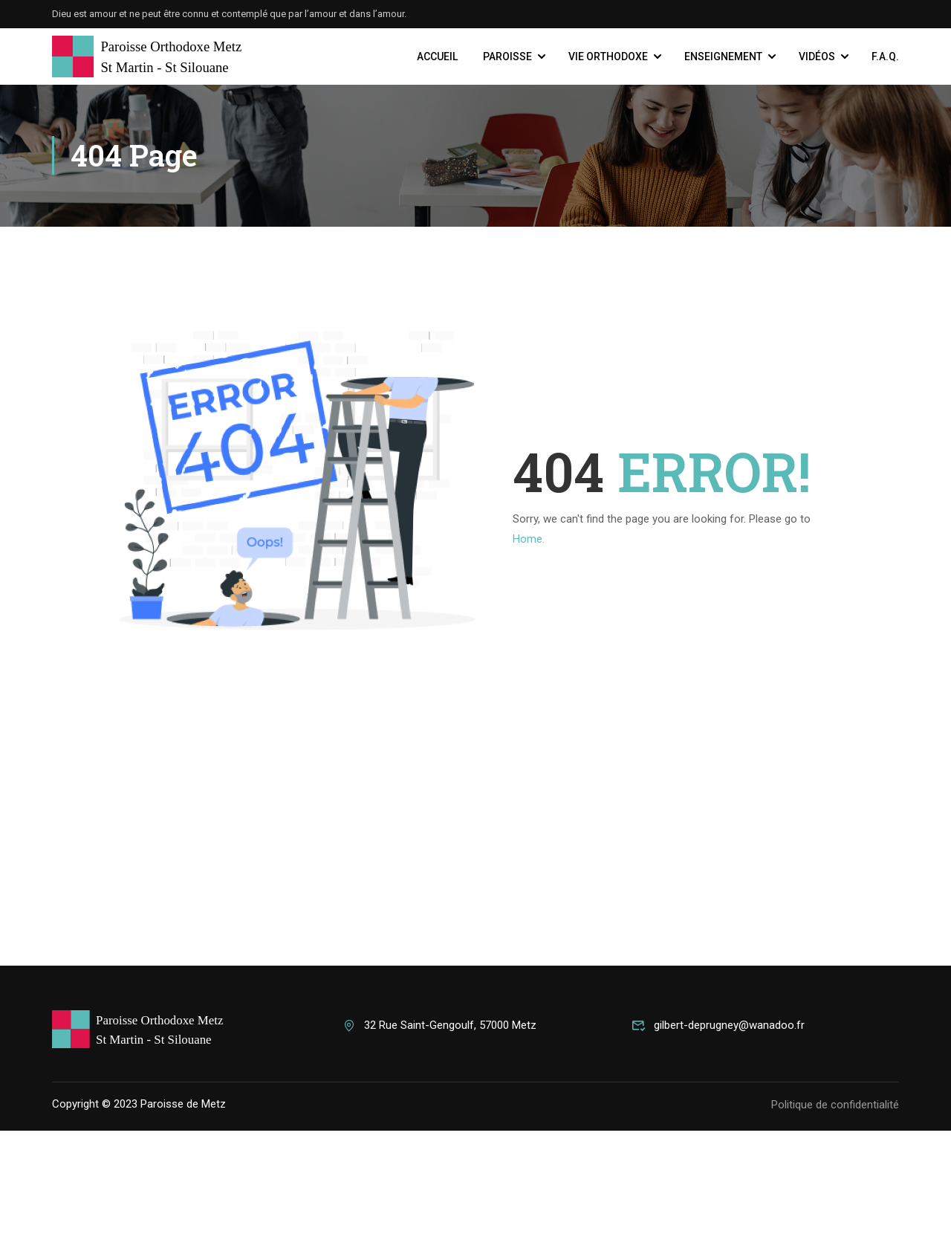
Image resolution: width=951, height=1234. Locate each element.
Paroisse (507, 56)
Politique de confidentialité (835, 1208)
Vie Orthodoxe (608, 56)
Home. (529, 539)
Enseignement (723, 56)
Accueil (437, 56)
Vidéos (817, 56)
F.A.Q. (885, 56)
